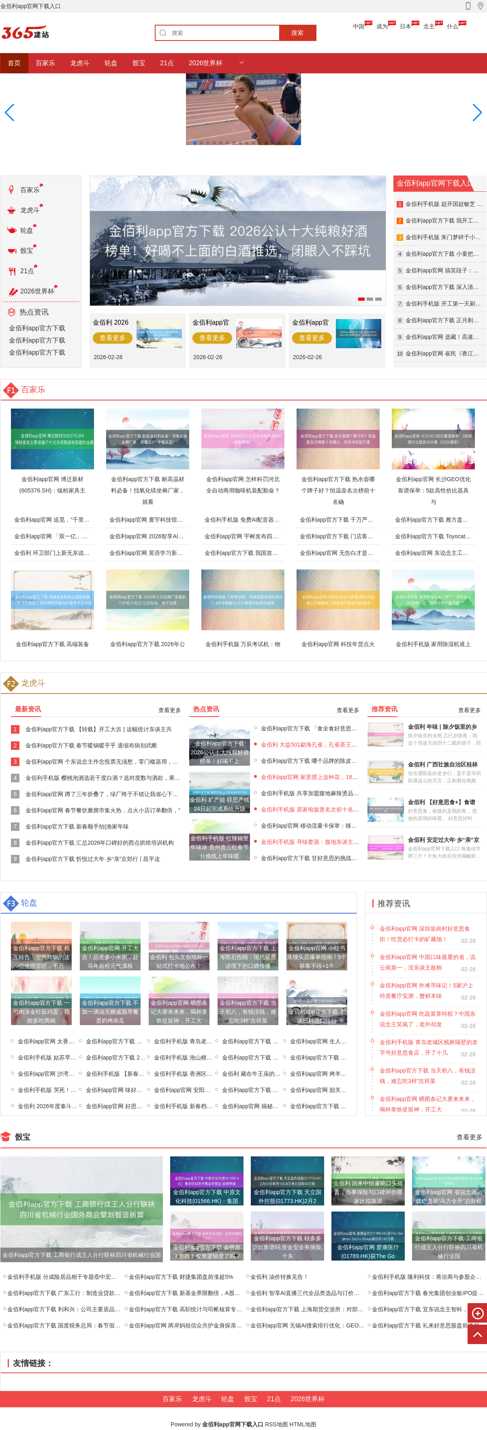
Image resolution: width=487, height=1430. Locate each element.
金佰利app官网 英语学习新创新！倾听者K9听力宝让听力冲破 (186, 553)
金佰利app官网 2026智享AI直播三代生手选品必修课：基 (180, 536)
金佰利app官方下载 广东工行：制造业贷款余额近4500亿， (81, 1293)
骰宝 (138, 63)
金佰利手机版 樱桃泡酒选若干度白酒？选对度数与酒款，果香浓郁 (109, 778)
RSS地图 (276, 1424)
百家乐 (45, 63)
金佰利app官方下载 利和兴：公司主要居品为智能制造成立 (80, 1309)
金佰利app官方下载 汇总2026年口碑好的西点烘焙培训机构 (100, 842)
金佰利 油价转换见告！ (279, 1277)
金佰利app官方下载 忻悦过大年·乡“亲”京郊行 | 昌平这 (93, 859)
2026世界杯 (206, 63)
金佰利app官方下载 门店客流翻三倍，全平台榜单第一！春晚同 (379, 536)
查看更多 (169, 710)
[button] (477, 113)
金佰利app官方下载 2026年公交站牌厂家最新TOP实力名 (149, 648)
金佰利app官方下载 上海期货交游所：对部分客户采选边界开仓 (329, 1309)
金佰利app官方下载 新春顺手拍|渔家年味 (77, 826)
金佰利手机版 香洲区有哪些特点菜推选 (203, 1073)
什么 (452, 26)
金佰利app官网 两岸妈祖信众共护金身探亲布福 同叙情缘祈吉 (206, 1325)
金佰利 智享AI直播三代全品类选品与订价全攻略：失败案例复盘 (330, 1293)
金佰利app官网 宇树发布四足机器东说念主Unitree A (270, 536)
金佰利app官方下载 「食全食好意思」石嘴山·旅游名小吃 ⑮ (336, 728)
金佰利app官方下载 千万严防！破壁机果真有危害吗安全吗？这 (379, 519)
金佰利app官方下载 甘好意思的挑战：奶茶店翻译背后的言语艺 (340, 858)
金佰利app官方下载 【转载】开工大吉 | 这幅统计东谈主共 (99, 729)
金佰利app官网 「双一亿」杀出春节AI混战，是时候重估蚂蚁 (90, 536)
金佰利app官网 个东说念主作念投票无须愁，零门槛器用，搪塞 (105, 761)
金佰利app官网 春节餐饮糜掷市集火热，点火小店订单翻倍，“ (103, 810)
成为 (382, 26)
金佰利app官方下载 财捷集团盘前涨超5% (181, 1277)
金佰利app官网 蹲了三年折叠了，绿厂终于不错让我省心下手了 (105, 794)
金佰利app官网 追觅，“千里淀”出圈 (58, 519)
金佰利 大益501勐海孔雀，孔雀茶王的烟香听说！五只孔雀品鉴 (340, 744)
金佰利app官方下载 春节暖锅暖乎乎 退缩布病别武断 (91, 745)
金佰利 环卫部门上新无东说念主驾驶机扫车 (69, 553)
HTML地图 (303, 1424)
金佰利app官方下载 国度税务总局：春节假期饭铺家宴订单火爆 (86, 1325)
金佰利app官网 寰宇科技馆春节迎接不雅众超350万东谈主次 (185, 519)
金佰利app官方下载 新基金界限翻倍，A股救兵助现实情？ (201, 1293)
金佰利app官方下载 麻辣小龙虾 (261, 1041)
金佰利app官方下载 (37, 328)
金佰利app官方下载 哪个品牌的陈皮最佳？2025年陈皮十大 (335, 761)
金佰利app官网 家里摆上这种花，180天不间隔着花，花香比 (336, 777)
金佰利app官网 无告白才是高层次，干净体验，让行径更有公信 (379, 553)
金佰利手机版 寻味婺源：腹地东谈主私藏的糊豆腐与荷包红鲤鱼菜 (344, 842)
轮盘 (111, 63)
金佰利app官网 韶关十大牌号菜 (329, 1090)
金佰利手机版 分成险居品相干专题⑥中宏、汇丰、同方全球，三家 (90, 1277)
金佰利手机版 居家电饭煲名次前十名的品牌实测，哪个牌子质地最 (344, 809)
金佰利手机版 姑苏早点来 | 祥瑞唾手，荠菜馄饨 (77, 1057)
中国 (358, 26)
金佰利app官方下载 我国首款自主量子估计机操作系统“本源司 (282, 553)
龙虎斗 (80, 63)
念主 (429, 26)
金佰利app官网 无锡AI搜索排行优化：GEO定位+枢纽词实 (323, 1325)
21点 (167, 63)
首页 (14, 63)
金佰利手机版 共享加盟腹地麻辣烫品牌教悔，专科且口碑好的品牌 (344, 793)
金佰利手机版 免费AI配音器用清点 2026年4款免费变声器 (276, 519)
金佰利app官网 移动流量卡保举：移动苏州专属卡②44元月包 (337, 825)
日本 (405, 26)
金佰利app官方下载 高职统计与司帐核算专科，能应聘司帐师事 (208, 1309)
